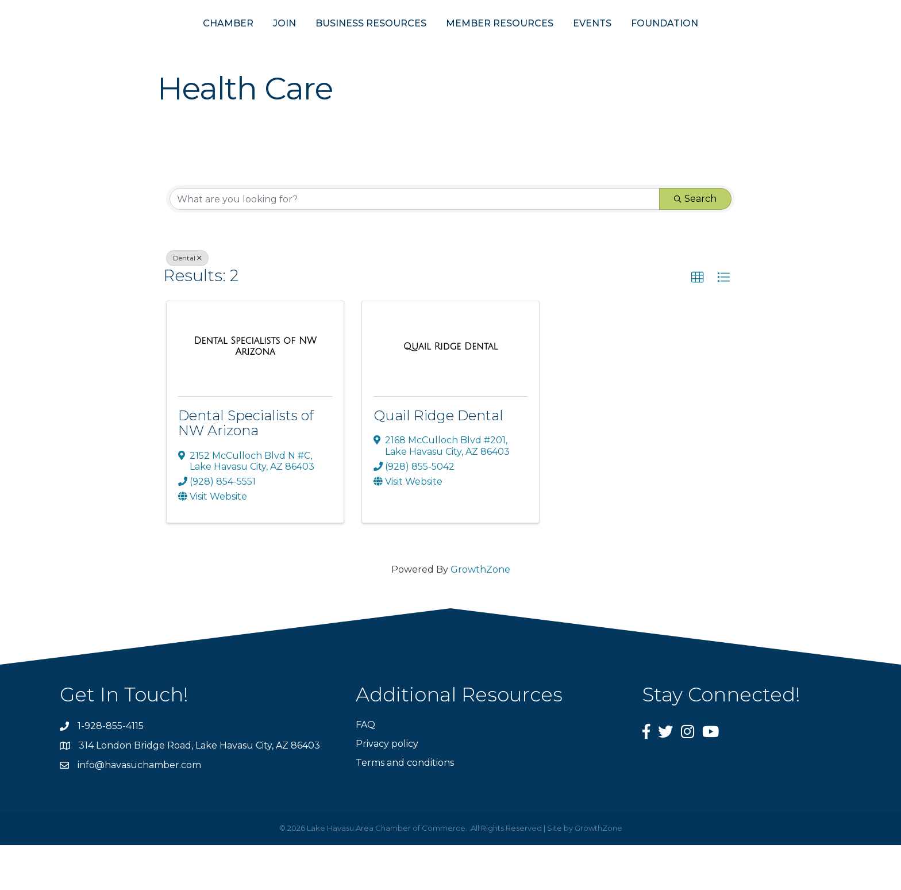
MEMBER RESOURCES (556, 45)
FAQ (365, 769)
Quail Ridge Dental (438, 460)
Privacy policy (387, 787)
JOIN (228, 45)
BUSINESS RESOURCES (314, 45)
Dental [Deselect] (187, 302)
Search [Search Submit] (695, 243)
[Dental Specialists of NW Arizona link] (255, 390)
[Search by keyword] (415, 244)
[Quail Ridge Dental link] (450, 391)
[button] (697, 322)
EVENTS (648, 45)
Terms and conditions (405, 807)
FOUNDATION (720, 45)
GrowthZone (480, 613)
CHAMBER (172, 45)
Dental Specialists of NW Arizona (246, 468)
